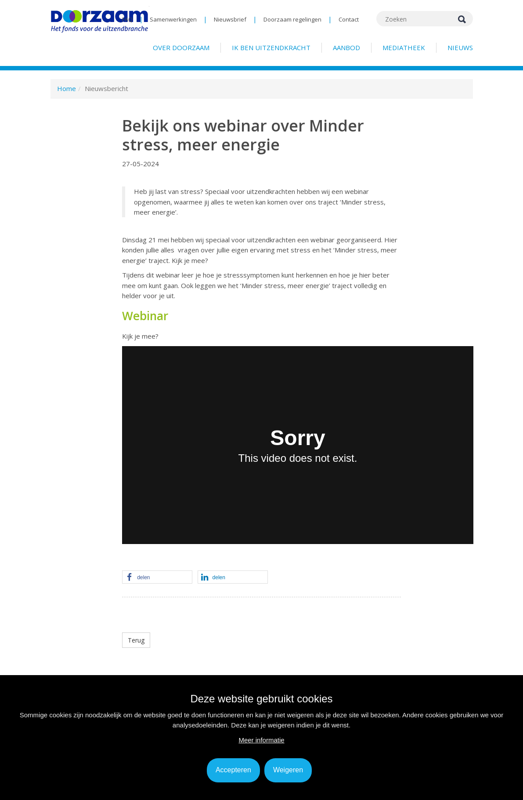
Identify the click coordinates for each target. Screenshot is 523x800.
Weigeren (288, 770)
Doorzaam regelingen (292, 19)
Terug (136, 640)
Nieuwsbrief (230, 19)
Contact (349, 19)
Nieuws (460, 47)
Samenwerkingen (173, 19)
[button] (157, 577)
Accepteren (233, 770)
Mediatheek (403, 47)
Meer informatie (261, 740)
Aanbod (346, 47)
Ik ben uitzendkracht (271, 47)
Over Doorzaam (181, 47)
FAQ (127, 19)
